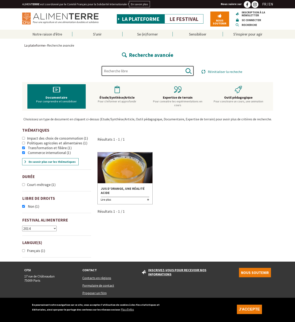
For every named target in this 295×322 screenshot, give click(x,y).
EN (270, 4)
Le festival (184, 19)
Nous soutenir (219, 22)
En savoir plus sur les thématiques (52, 162)
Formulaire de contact (98, 285)
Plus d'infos (127, 309)
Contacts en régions (96, 278)
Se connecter (251, 20)
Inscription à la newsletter (253, 14)
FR (264, 4)
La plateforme (141, 19)
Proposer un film (94, 293)
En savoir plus (139, 4)
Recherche (249, 24)
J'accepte (249, 309)
